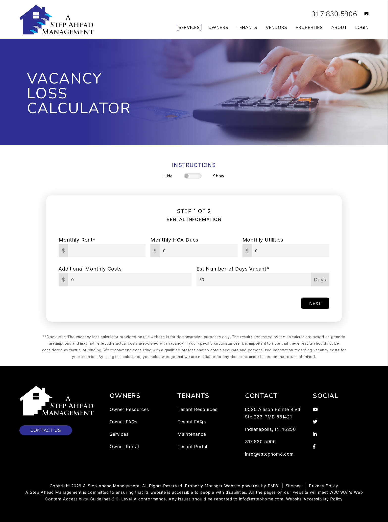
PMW (273, 485)
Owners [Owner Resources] (218, 27)
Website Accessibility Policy (314, 498)
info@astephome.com (269, 454)
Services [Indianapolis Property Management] (189, 27)
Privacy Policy (323, 485)
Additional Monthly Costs (90, 269)
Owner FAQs (123, 421)
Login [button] (361, 27)
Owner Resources (129, 409)
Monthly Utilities (263, 240)
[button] (363, 14)
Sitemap (294, 485)
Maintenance (191, 434)
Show (218, 175)
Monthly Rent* (77, 240)
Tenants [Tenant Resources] (247, 27)
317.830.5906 (331, 14)
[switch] (193, 176)
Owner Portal (124, 446)
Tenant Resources (197, 409)
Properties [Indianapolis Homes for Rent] (309, 27)
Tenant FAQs (191, 421)
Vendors (276, 27)
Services (119, 434)
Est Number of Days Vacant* (232, 269)
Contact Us (45, 430)
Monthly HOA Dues (174, 240)
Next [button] (315, 303)
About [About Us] (339, 27)
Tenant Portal (192, 446)
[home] (56, 19)
